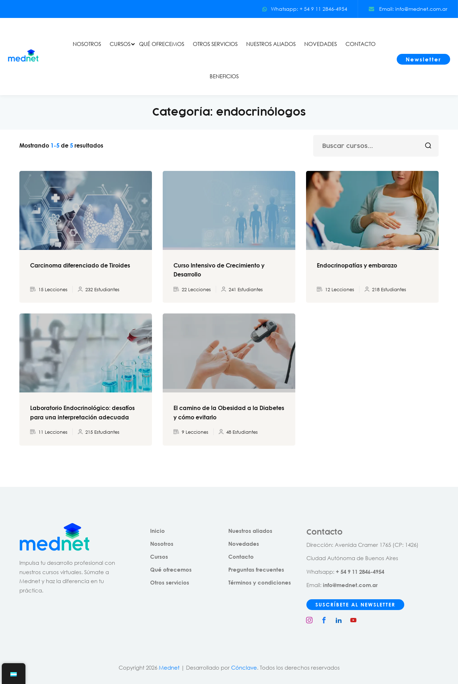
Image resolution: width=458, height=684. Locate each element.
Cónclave (244, 667)
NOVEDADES (320, 44)
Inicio (157, 530)
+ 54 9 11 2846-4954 (360, 571)
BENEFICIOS (224, 76)
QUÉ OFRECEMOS (161, 44)
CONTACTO (360, 44)
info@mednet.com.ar (350, 585)
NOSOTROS (87, 44)
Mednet (169, 667)
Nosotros (161, 543)
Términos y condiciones (259, 582)
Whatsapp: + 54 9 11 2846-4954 (304, 9)
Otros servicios (169, 582)
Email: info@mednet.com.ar (408, 9)
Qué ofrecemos (171, 569)
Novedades (243, 543)
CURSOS (120, 44)
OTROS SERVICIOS (215, 44)
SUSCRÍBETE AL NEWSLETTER (355, 604)
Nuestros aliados (250, 530)
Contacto (241, 556)
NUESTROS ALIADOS (271, 44)
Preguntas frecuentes (256, 569)
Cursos (159, 556)
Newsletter (423, 59)
